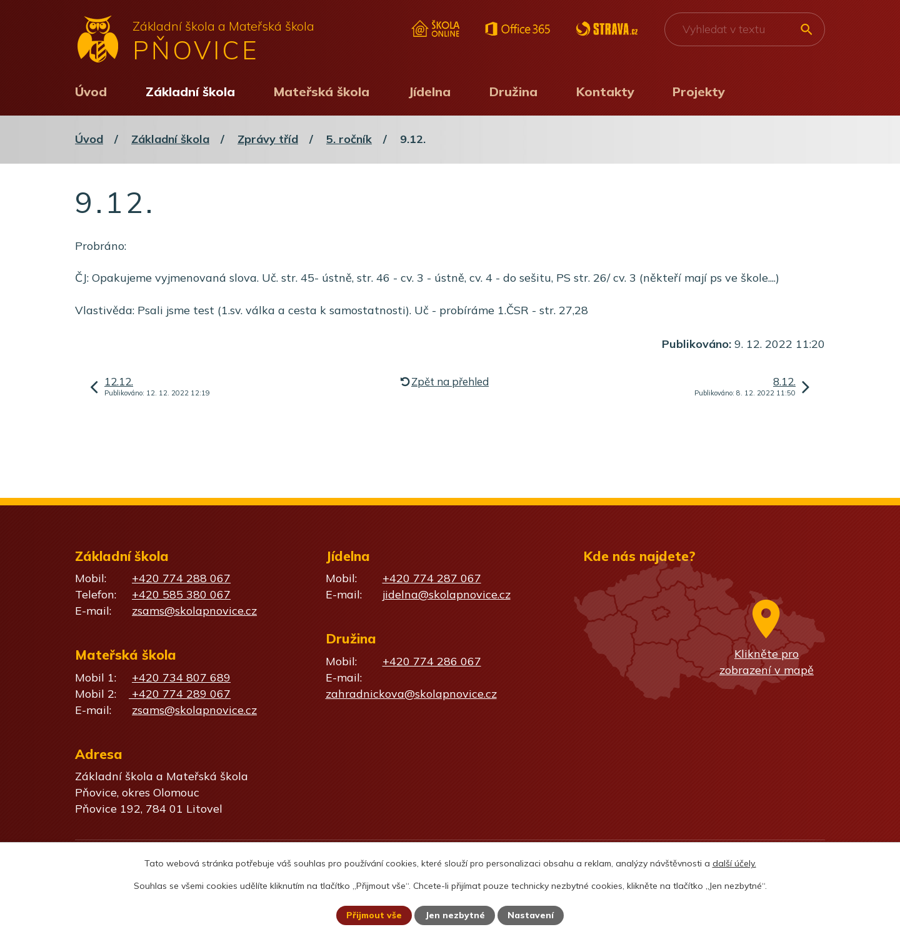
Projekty (698, 91)
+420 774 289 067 (180, 694)
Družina (513, 91)
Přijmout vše (374, 915)
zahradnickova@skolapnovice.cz (411, 694)
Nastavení (531, 915)
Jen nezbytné (456, 915)
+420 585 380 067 (181, 594)
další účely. (734, 862)
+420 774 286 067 (431, 661)
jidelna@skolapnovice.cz (446, 594)
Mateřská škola (321, 91)
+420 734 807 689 (181, 677)
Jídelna (429, 91)
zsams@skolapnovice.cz (194, 610)
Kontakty (605, 91)
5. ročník (349, 139)
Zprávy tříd (268, 139)
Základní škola (190, 91)
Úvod (91, 91)
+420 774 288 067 (181, 578)
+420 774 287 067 (431, 578)
